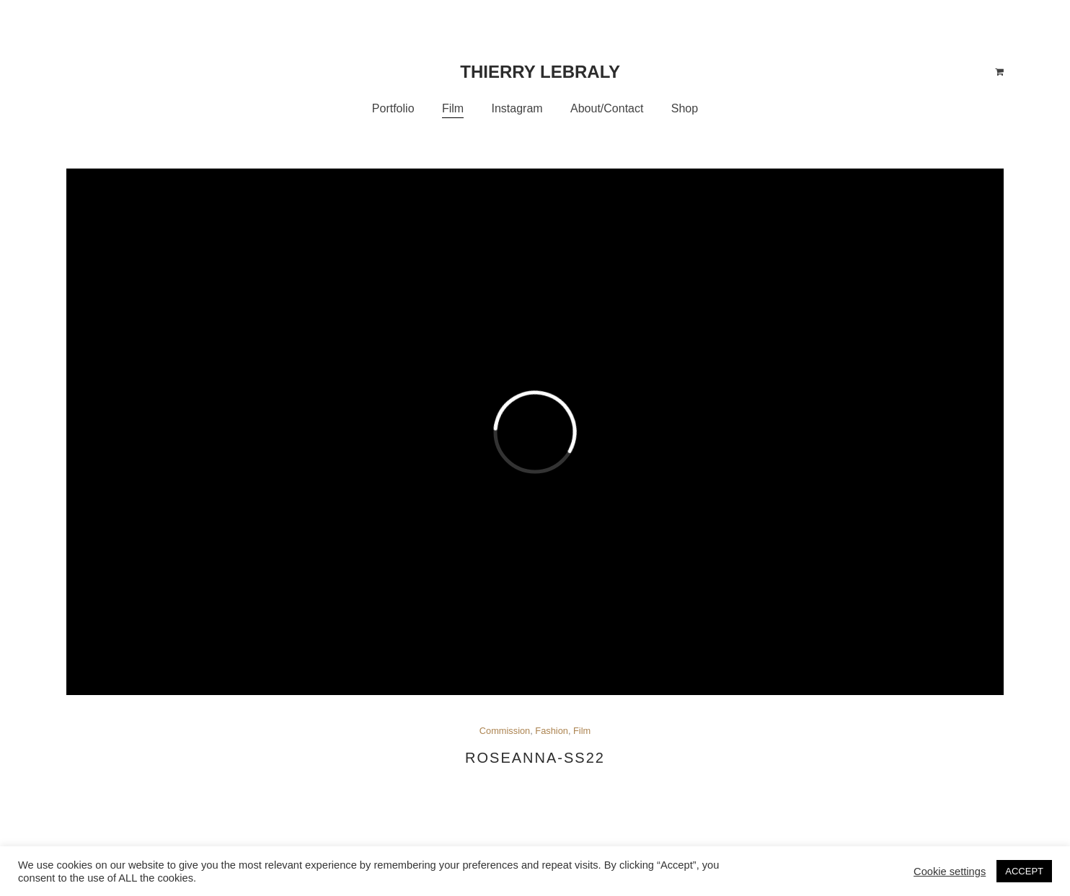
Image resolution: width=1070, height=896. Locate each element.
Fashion (551, 730)
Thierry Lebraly (540, 71)
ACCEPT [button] (1024, 871)
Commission (504, 730)
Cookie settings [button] (950, 871)
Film (582, 730)
